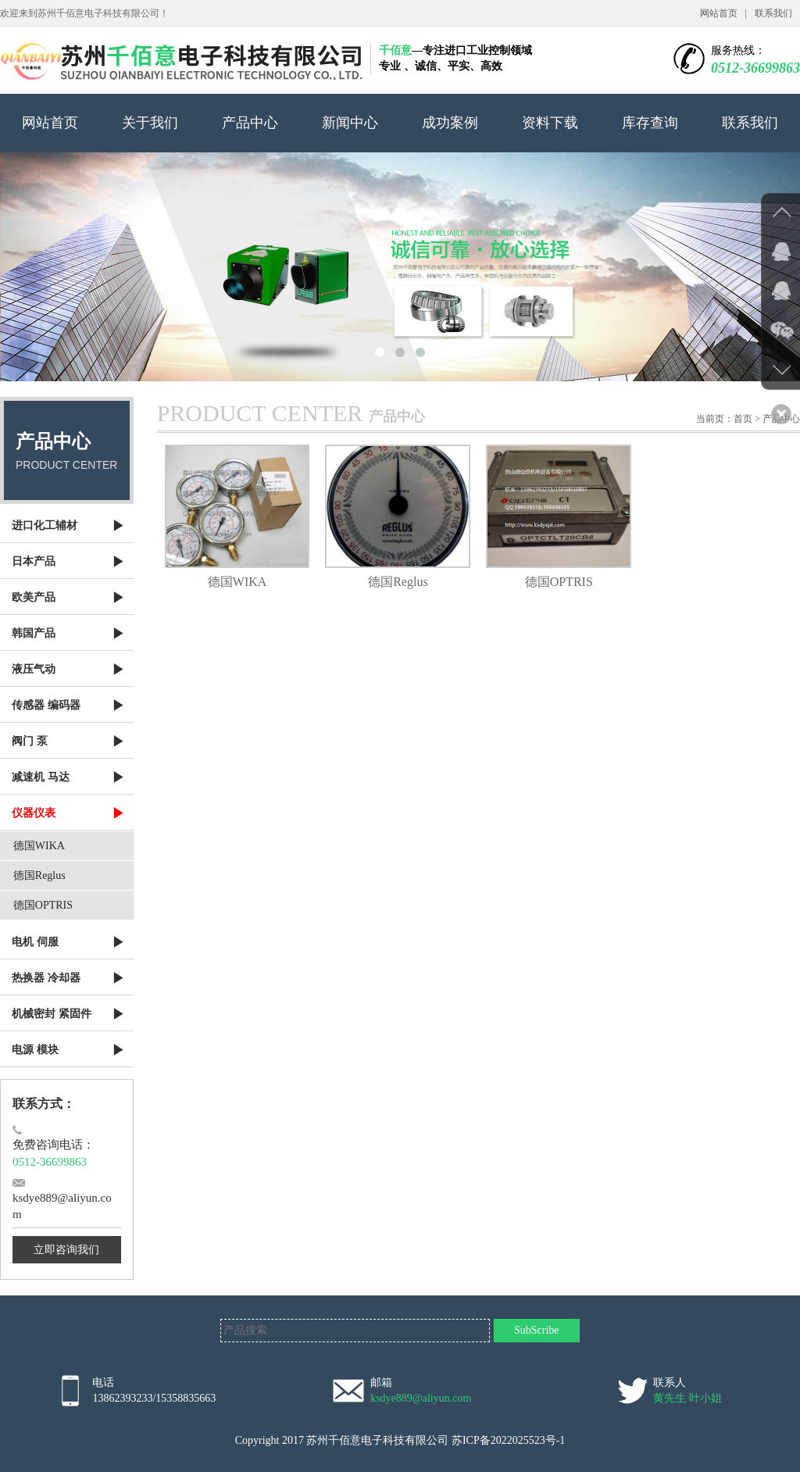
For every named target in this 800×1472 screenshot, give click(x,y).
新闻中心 (350, 122)
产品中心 (250, 122)
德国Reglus (39, 875)
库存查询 (650, 122)
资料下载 (550, 122)
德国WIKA (39, 846)
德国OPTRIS (43, 905)
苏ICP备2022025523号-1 (508, 1440)
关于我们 (150, 122)
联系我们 (773, 13)
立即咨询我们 (66, 1250)
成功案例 (450, 122)
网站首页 (719, 13)
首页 (743, 418)
